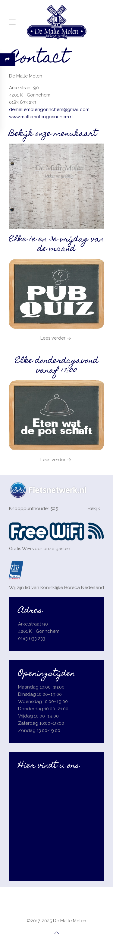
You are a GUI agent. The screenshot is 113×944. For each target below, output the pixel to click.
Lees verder (52, 338)
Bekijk (94, 508)
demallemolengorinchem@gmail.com (49, 109)
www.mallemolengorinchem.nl (41, 116)
